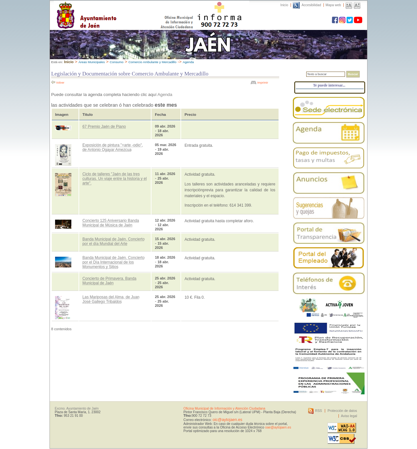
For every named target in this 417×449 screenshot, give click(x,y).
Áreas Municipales (92, 62)
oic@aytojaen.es (227, 419)
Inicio (284, 5)
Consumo (116, 62)
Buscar (353, 74)
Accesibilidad (311, 5)
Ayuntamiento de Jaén (115, 9)
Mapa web (333, 5)
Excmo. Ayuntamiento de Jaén (77, 408)
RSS (318, 411)
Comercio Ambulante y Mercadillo (152, 62)
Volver (60, 82)
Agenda (188, 62)
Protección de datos (342, 411)
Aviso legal (349, 416)
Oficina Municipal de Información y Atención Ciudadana (224, 408)
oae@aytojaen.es (278, 427)
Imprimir (262, 82)
